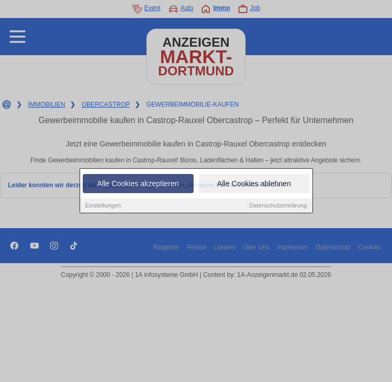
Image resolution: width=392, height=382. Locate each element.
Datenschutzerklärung (278, 206)
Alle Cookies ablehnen (254, 184)
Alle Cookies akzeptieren (138, 184)
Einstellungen (103, 206)
